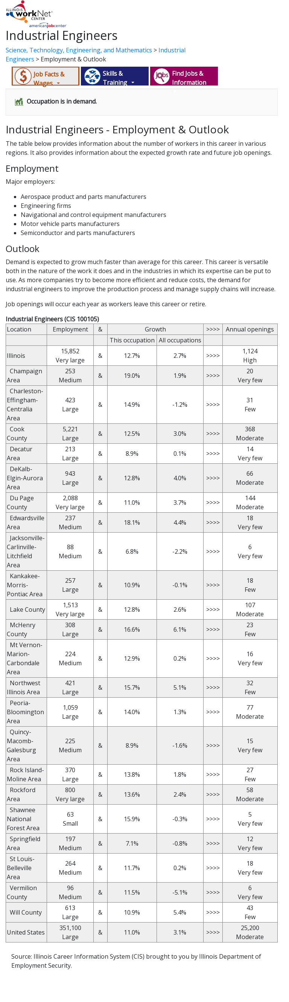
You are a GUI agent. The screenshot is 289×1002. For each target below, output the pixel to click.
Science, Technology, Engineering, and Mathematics (79, 50)
